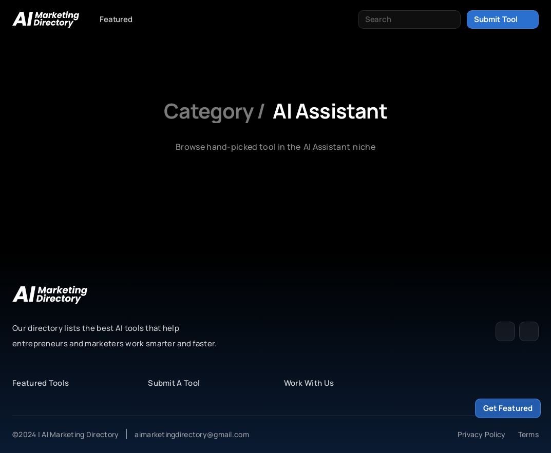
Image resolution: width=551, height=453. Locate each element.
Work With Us (309, 383)
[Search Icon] (409, 19)
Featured (116, 19)
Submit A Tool (174, 383)
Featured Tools (40, 383)
